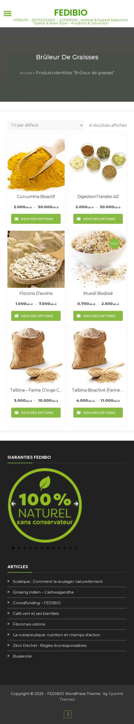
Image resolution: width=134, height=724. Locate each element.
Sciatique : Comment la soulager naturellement (58, 581)
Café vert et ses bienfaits (36, 613)
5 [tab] (36, 548)
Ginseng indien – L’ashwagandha (43, 592)
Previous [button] (13, 504)
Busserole (22, 656)
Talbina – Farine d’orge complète (36, 390)
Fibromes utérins (29, 624)
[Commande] (45, 125)
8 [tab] (53, 548)
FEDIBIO (71, 12)
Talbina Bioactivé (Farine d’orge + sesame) (98, 390)
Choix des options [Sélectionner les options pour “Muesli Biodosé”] (98, 316)
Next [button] (76, 504)
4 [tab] (30, 548)
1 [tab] (13, 548)
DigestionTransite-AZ (98, 196)
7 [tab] (47, 548)
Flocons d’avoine (36, 293)
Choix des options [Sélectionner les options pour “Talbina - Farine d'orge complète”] (36, 413)
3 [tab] (24, 548)
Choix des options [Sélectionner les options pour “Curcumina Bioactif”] (36, 219)
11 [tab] (70, 548)
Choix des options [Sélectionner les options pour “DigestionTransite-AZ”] (98, 219)
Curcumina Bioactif (36, 196)
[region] (44, 505)
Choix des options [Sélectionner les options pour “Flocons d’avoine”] (36, 316)
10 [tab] (64, 548)
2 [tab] (19, 548)
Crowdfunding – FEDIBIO (37, 602)
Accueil (26, 73)
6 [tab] (42, 548)
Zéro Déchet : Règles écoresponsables (50, 645)
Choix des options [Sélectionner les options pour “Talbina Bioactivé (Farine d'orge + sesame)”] (98, 413)
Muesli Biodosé (98, 293)
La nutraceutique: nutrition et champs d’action (56, 634)
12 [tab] (76, 548)
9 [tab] (59, 548)
